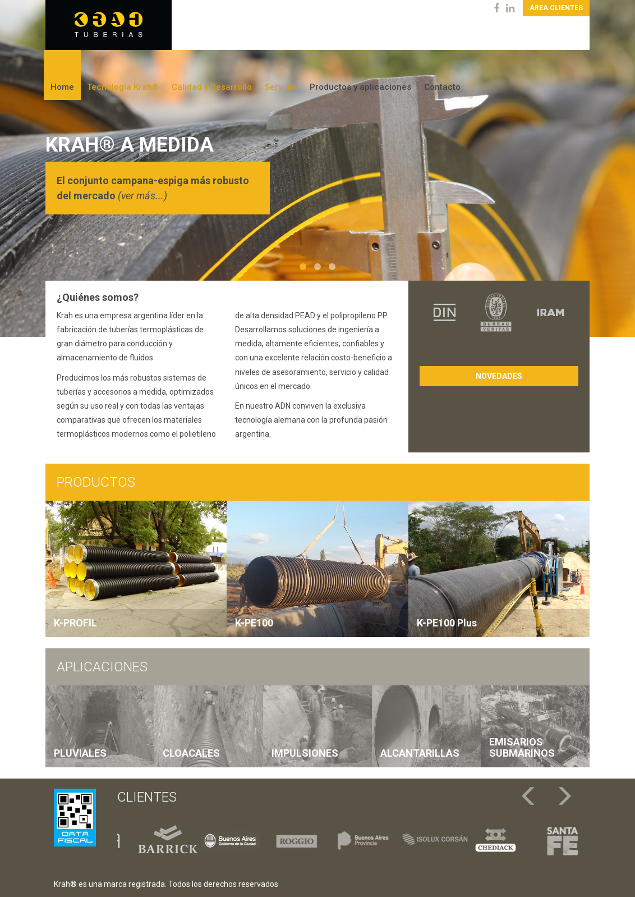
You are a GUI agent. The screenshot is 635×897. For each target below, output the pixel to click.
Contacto (442, 87)
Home (62, 87)
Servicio (281, 87)
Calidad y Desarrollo (212, 87)
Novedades (499, 376)
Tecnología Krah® (123, 87)
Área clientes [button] (556, 8)
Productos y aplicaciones (360, 87)
